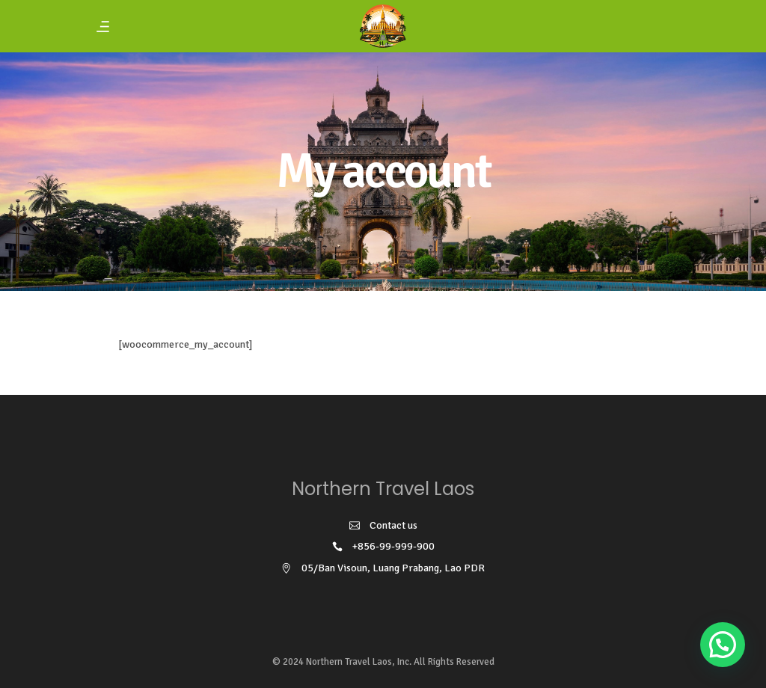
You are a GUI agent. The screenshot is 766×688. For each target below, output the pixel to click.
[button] (722, 644)
